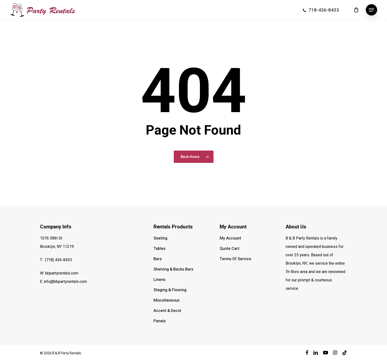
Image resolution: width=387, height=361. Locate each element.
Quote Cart (229, 249)
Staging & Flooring (170, 290)
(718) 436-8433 (58, 260)
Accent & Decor (167, 311)
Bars (158, 259)
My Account (230, 238)
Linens (159, 280)
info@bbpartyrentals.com (65, 282)
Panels (160, 321)
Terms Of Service (235, 259)
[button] (371, 10)
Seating (160, 238)
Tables (159, 249)
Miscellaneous (166, 300)
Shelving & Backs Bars (173, 269)
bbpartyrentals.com (61, 273)
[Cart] (356, 10)
